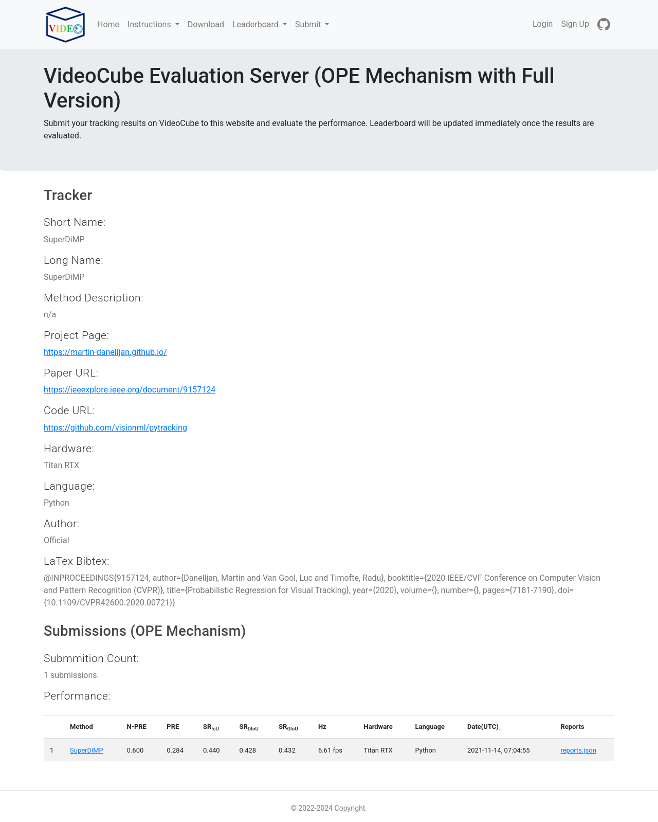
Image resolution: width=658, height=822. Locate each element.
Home (110, 23)
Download (206, 24)
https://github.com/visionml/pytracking (115, 428)
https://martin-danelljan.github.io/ (105, 352)
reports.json (578, 750)
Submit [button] (309, 24)
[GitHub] (603, 24)
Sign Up (575, 24)
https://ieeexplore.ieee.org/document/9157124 (129, 390)
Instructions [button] (150, 24)
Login (543, 24)
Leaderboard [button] (256, 24)
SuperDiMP (86, 750)
